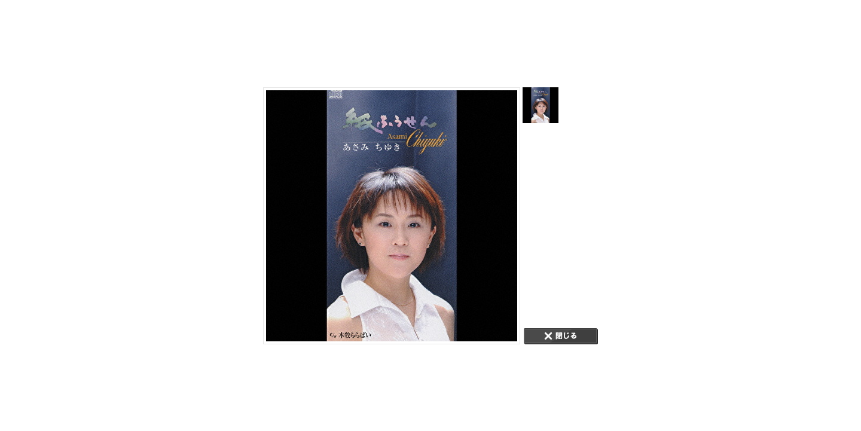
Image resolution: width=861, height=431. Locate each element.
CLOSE (561, 336)
